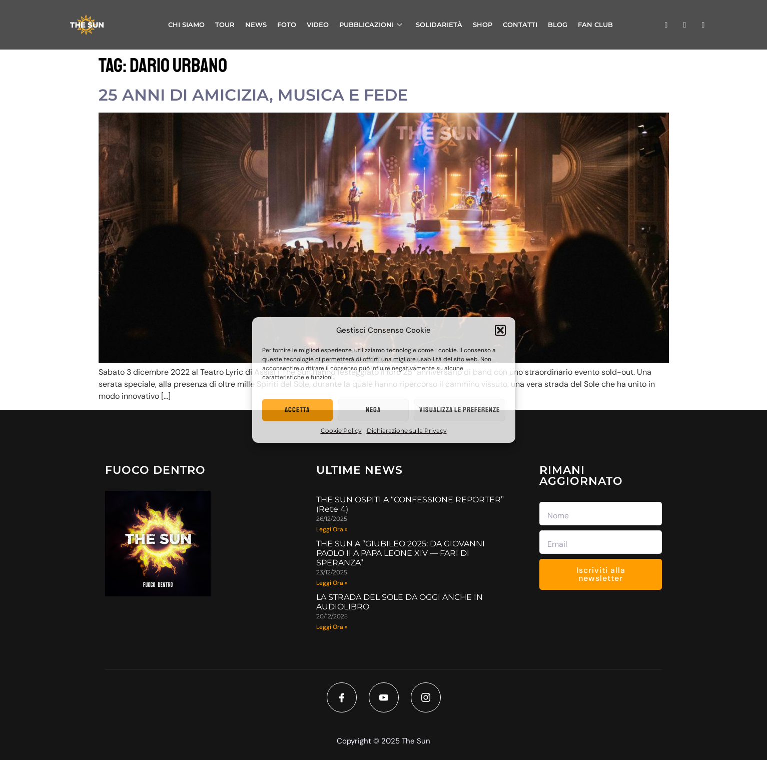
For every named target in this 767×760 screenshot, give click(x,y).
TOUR (225, 25)
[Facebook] (342, 697)
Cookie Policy (341, 430)
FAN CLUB (595, 25)
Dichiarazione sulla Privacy (407, 430)
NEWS (256, 25)
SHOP (482, 25)
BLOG (557, 25)
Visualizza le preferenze (459, 410)
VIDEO (318, 25)
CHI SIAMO (186, 25)
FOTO (286, 25)
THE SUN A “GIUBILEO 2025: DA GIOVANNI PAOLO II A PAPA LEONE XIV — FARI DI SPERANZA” (400, 553)
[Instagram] (426, 697)
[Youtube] (384, 697)
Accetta (297, 410)
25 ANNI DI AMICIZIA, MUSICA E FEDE (253, 95)
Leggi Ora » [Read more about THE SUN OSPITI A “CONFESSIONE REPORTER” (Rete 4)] (332, 529)
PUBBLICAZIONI (370, 25)
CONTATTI (520, 25)
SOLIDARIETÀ (439, 25)
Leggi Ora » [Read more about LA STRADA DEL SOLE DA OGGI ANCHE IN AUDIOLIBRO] (332, 627)
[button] (500, 330)
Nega (373, 410)
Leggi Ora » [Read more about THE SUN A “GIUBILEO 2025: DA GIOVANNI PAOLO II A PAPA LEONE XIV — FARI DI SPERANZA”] (332, 583)
